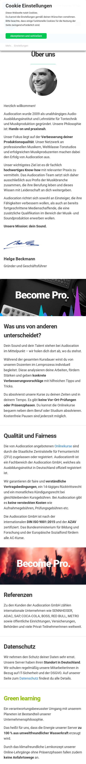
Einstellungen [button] (21, 45)
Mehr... (9, 45)
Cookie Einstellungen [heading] (29, 6)
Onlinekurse (63, 446)
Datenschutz (28, 678)
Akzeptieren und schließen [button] (26, 35)
